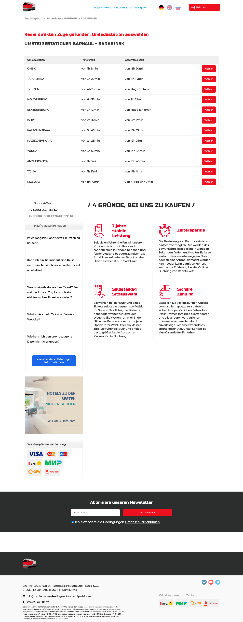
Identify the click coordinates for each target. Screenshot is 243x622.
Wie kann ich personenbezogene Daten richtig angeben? (49, 339)
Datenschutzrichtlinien (142, 522)
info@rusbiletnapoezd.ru (41, 596)
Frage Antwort (102, 7)
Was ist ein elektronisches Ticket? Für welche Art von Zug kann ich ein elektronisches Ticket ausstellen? (52, 292)
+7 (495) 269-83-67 (38, 602)
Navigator (141, 7)
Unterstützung (123, 7)
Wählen (208, 68)
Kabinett (201, 7)
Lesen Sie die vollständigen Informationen (54, 361)
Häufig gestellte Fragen (50, 225)
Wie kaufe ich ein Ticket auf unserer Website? (51, 317)
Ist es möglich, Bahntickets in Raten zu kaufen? (53, 240)
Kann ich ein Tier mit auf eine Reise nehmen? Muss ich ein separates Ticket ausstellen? (53, 265)
